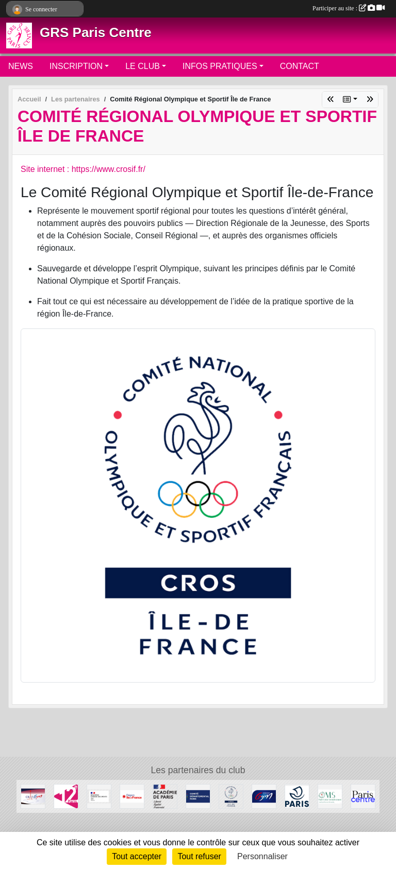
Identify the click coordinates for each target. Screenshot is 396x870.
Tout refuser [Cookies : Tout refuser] (199, 856)
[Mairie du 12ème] (66, 795)
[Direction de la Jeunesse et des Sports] (165, 795)
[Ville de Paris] (297, 795)
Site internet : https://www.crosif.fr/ (83, 169)
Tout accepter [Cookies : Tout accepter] (136, 856)
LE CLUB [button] (142, 66)
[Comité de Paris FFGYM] (198, 795)
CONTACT (299, 66)
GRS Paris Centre (96, 32)
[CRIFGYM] (33, 795)
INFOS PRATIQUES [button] (220, 66)
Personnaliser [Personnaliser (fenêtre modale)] (262, 856)
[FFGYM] (264, 795)
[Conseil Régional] (132, 795)
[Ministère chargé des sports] (99, 795)
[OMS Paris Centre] (330, 795)
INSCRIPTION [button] (76, 66)
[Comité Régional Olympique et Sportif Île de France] (231, 795)
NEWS (20, 66)
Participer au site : (348, 8)
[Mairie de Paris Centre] (363, 795)
